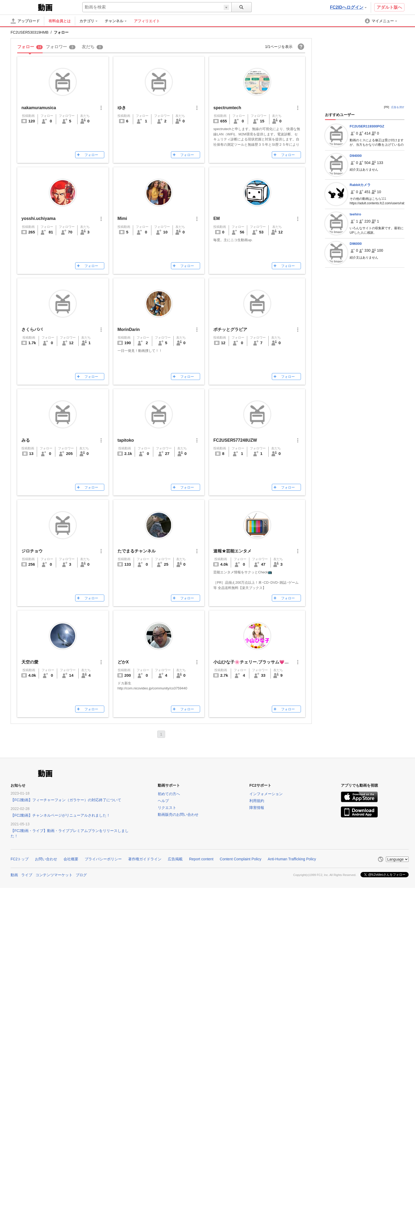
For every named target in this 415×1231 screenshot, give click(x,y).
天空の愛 (29, 662)
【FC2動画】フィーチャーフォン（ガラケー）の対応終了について (66, 800)
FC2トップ (20, 859)
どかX (123, 662)
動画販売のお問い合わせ (178, 814)
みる (25, 440)
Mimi (122, 218)
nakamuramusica (38, 107)
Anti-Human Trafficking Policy (292, 859)
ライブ (26, 875)
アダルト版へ (389, 7)
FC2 (24, 7)
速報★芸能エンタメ (232, 551)
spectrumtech (227, 107)
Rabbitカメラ (360, 185)
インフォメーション (266, 794)
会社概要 (71, 859)
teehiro (355, 214)
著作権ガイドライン (144, 859)
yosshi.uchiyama (38, 218)
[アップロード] (25, 20)
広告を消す (397, 107)
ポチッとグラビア (230, 329)
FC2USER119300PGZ (367, 126)
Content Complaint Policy (240, 859)
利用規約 (256, 801)
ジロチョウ (32, 551)
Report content (201, 859)
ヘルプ (163, 801)
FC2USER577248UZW (235, 440)
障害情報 (256, 807)
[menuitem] (91, 20)
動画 (14, 875)
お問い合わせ (46, 859)
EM (216, 218)
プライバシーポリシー (103, 859)
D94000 (356, 156)
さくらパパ (32, 329)
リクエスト (167, 807)
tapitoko (126, 440)
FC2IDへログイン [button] (348, 7)
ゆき (122, 107)
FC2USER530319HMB (29, 32)
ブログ (81, 875)
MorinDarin (129, 329)
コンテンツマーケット (54, 875)
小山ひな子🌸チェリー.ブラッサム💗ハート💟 (257, 662)
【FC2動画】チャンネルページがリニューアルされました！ (60, 815)
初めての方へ (169, 794)
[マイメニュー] (381, 20)
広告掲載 (175, 859)
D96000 (356, 244)
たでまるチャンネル (137, 551)
